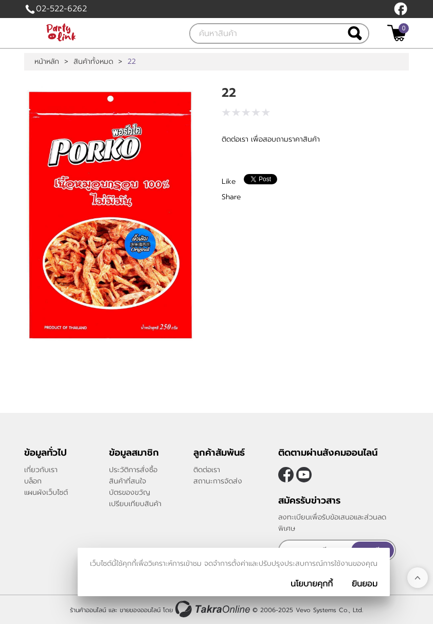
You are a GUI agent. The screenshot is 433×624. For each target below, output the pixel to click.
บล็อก (33, 481)
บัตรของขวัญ (129, 492)
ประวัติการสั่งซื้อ (133, 469)
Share (231, 197)
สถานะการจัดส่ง (217, 481)
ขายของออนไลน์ (140, 610)
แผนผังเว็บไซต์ (46, 492)
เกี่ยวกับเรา (41, 469)
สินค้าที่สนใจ (127, 481)
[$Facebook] (400, 8)
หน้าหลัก (46, 62)
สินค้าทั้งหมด (93, 62)
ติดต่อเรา (206, 469)
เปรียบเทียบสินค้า (135, 503)
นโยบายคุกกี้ (312, 584)
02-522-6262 (61, 9)
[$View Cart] (396, 33)
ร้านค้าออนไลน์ (88, 610)
